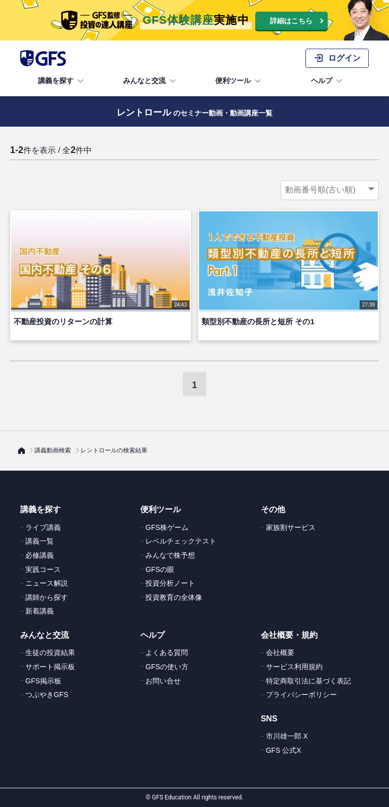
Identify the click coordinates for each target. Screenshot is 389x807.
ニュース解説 (46, 583)
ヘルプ (327, 81)
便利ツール (239, 81)
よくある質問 (166, 652)
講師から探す (46, 597)
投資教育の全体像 (173, 597)
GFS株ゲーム (166, 527)
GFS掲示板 (43, 681)
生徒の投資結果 (50, 652)
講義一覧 (39, 541)
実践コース (43, 569)
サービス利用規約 (294, 667)
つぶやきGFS (46, 694)
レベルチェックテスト (180, 541)
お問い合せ (163, 681)
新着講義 (39, 611)
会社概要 (280, 652)
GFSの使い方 (166, 667)
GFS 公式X (283, 750)
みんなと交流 (150, 81)
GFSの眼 (159, 569)
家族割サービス (291, 527)
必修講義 (39, 555)
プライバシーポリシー (301, 694)
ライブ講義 (43, 527)
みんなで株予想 (170, 555)
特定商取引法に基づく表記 (308, 681)
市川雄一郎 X (287, 736)
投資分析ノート (170, 583)
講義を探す (62, 81)
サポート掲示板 (50, 667)
